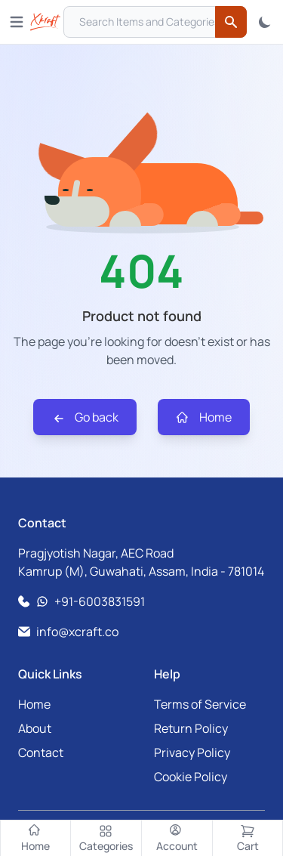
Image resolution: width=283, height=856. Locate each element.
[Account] (177, 838)
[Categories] (106, 838)
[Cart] (247, 838)
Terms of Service (200, 704)
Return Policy (191, 728)
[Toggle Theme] (265, 22)
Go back (84, 417)
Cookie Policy (190, 776)
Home (204, 417)
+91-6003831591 (99, 601)
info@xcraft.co (77, 631)
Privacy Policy (192, 752)
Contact (40, 752)
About (34, 728)
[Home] (35, 838)
